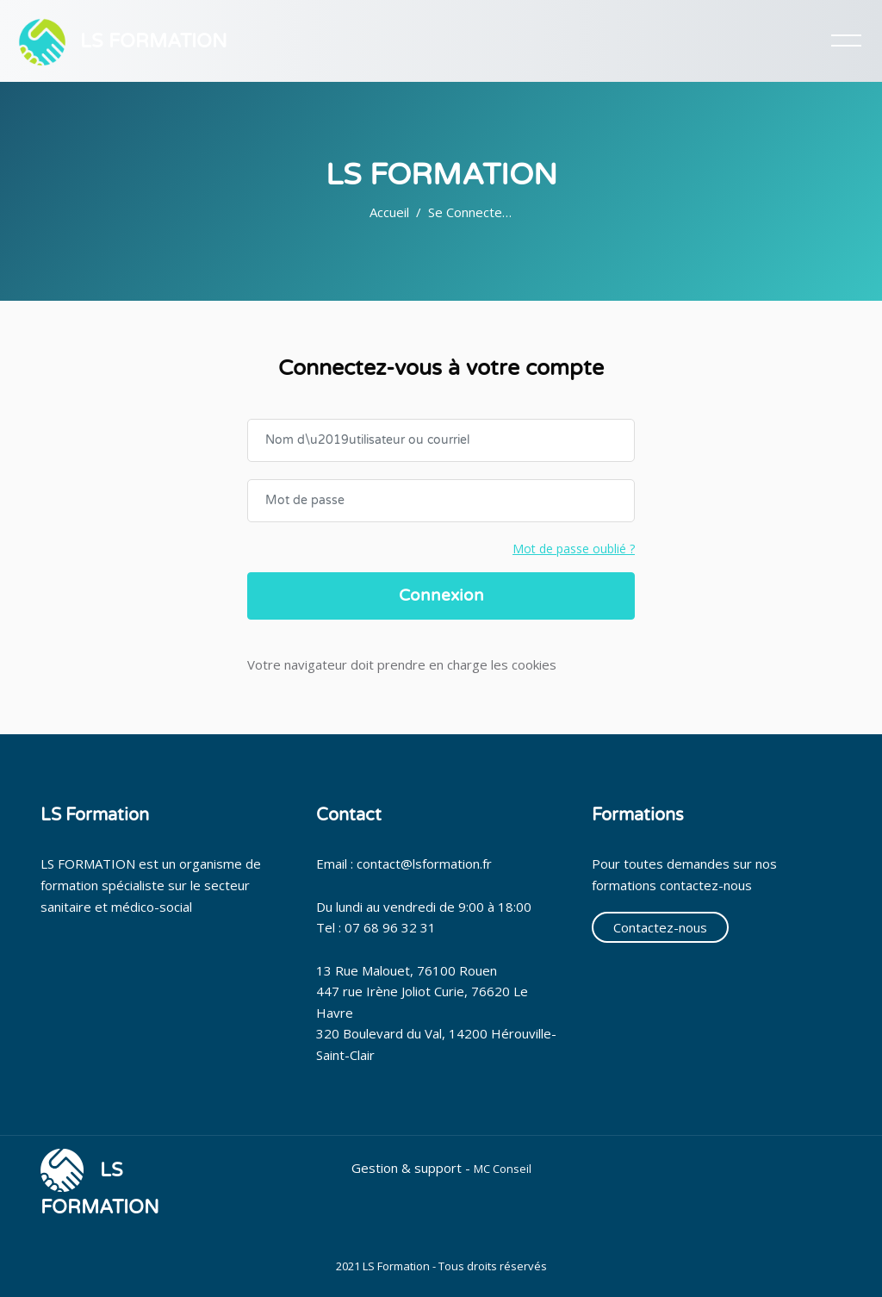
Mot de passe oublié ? (573, 548)
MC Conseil (502, 1168)
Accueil (389, 212)
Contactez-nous (660, 927)
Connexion (441, 595)
